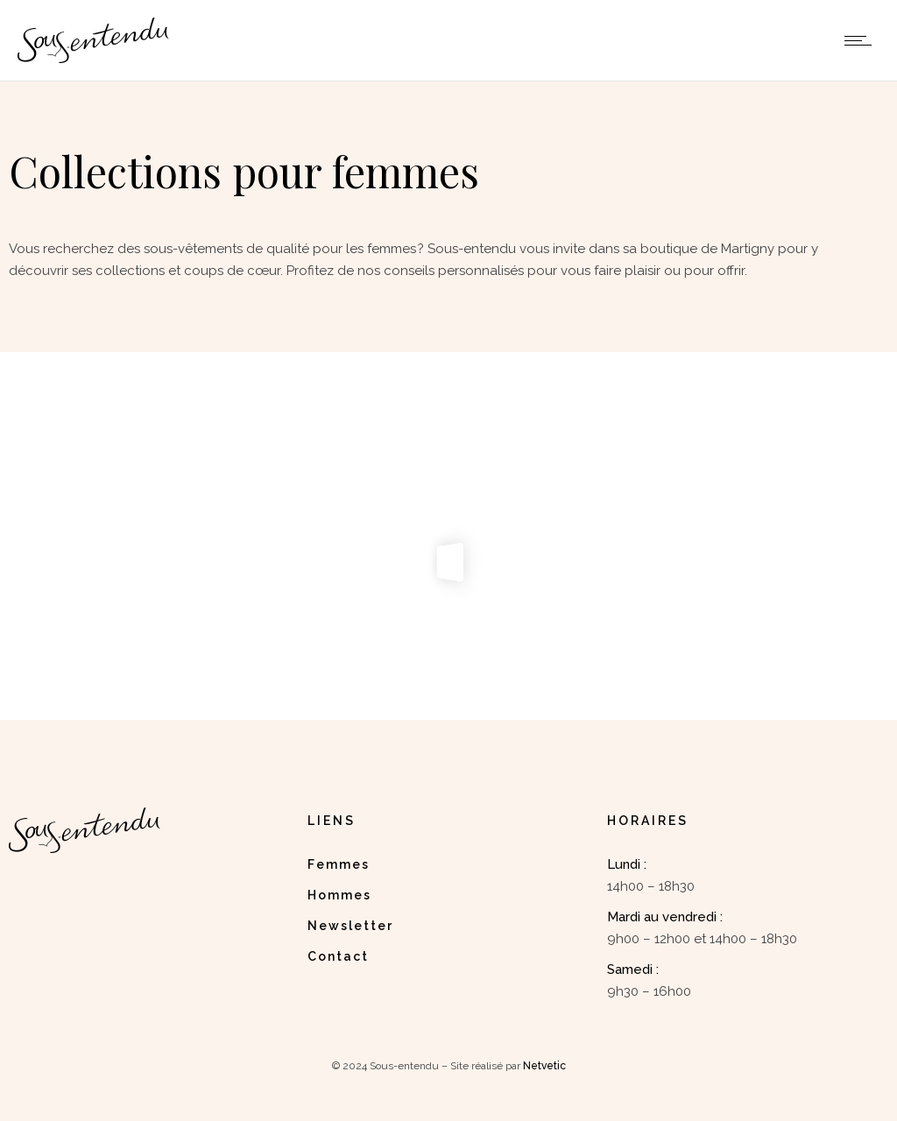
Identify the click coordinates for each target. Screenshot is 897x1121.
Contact (338, 956)
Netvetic (544, 1066)
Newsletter (350, 926)
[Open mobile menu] (861, 40)
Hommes (339, 895)
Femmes (338, 864)
